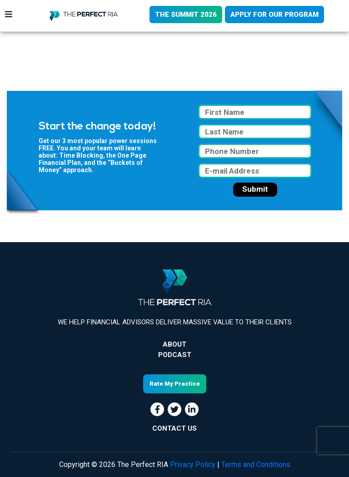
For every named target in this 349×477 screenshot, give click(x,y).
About (174, 344)
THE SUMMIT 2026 (186, 14)
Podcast (174, 355)
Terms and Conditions (255, 464)
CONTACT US (174, 428)
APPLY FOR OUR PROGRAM (274, 14)
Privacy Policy (192, 464)
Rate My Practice (175, 383)
